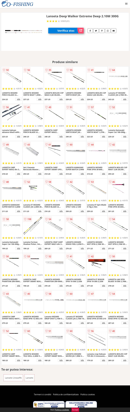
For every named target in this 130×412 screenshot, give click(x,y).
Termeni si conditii (42, 394)
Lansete (29, 377)
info (18, 99)
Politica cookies (87, 394)
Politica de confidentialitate (66, 394)
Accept (75, 409)
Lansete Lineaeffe (13, 377)
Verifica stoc (70, 30)
